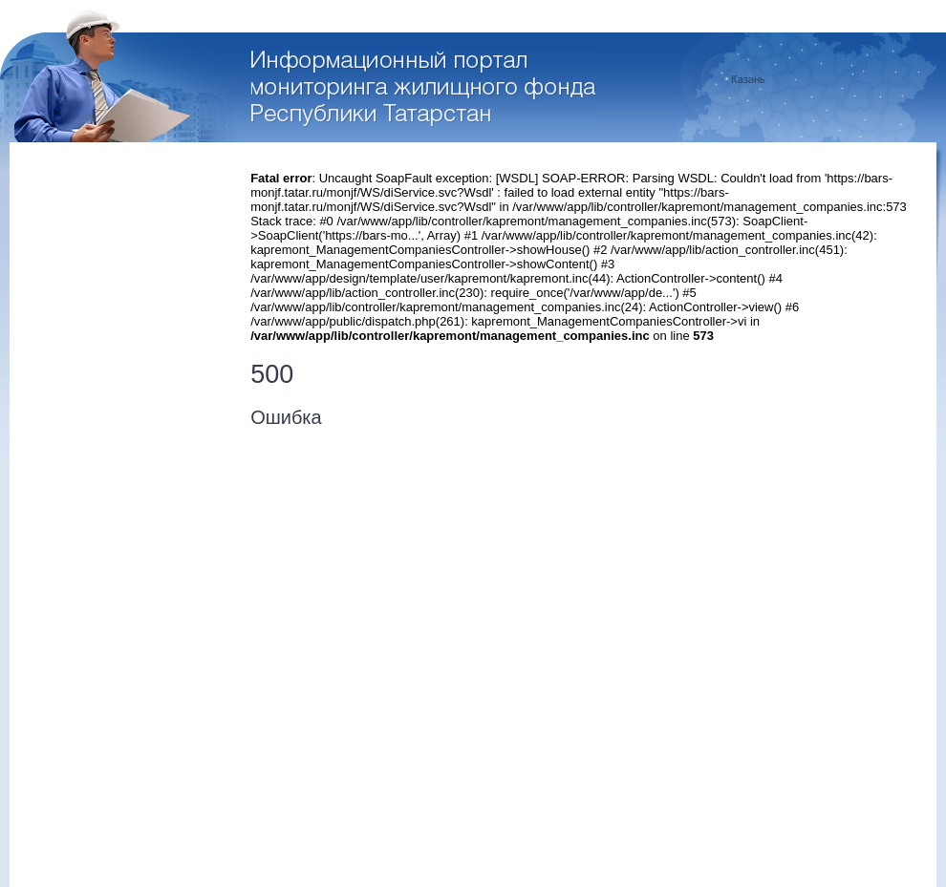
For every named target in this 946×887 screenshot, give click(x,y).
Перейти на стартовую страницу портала (425, 89)
